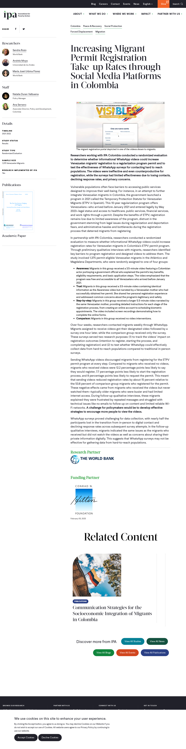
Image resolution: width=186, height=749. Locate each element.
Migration (100, 32)
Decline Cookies (50, 737)
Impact (147, 14)
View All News (157, 641)
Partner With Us (170, 14)
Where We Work (125, 14)
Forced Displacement (82, 32)
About (79, 14)
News (135, 3)
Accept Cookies (26, 737)
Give (162, 3)
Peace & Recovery (92, 26)
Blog (92, 3)
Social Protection (113, 26)
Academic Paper (14, 236)
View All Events (127, 652)
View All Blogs (103, 652)
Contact (114, 3)
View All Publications (154, 652)
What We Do (99, 14)
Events (125, 3)
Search (175, 3)
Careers (102, 3)
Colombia (75, 26)
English (146, 3)
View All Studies (133, 641)
